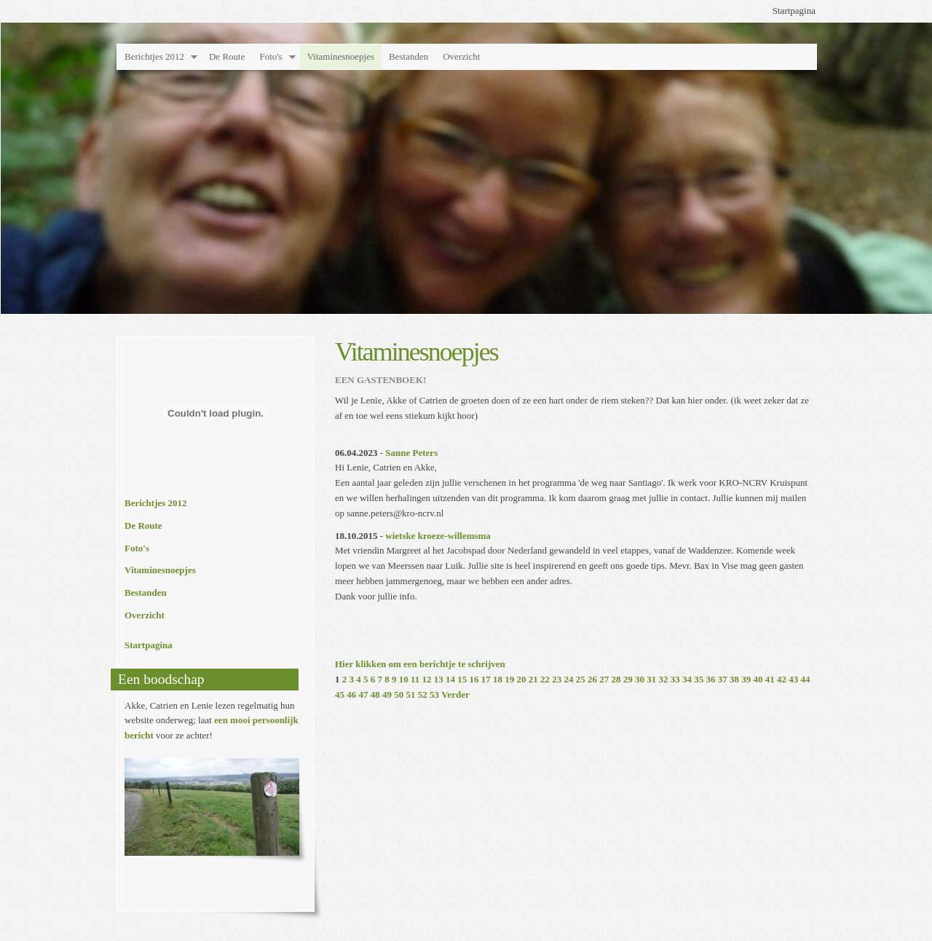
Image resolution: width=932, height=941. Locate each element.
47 (363, 694)
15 (462, 679)
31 (651, 679)
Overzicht (461, 56)
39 (746, 679)
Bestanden (408, 56)
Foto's (270, 56)
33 (675, 679)
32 (663, 679)
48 (375, 694)
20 (521, 679)
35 (698, 679)
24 (569, 679)
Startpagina (794, 10)
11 (415, 679)
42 (781, 679)
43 (793, 679)
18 (497, 679)
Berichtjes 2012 (154, 56)
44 (805, 679)
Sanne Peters (411, 452)
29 (628, 679)
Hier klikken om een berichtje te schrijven (420, 663)
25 (580, 679)
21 (533, 679)
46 (351, 694)
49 (387, 694)
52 (422, 694)
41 (770, 679)
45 (339, 694)
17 (486, 679)
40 (758, 679)
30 (639, 679)
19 (509, 679)
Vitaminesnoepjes (340, 56)
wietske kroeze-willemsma (438, 535)
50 (398, 694)
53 (434, 694)
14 (450, 679)
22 (545, 679)
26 (592, 679)
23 (556, 679)
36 (711, 679)
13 (438, 679)
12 (427, 679)
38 (734, 679)
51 (411, 694)
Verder (455, 694)
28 (616, 679)
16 (474, 679)
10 (403, 679)
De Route (227, 56)
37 (722, 679)
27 (604, 679)
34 (687, 679)
